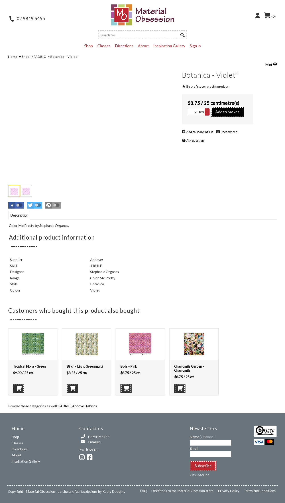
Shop (88, 45)
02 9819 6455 (27, 18)
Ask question (195, 140)
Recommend (229, 132)
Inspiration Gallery (169, 45)
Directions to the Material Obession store (182, 491)
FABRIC (64, 406)
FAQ (143, 491)
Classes (103, 45)
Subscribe (203, 465)
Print (268, 64)
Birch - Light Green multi (85, 366)
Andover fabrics (84, 406)
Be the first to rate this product (207, 86)
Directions (124, 45)
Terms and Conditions (260, 491)
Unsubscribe (199, 475)
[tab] (19, 215)
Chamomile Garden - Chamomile (189, 368)
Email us (94, 442)
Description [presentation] (19, 215)
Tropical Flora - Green (29, 366)
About (143, 45)
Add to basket (227, 111)
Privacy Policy (228, 491)
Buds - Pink (128, 366)
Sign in (195, 45)
